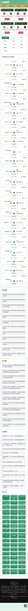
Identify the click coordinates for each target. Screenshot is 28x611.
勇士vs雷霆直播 (14, 544)
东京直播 (6, 561)
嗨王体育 (14, 502)
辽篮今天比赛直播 (14, 562)
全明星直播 (14, 552)
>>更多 (5, 51)
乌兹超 (24, 157)
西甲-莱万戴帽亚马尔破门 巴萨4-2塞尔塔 (12, 462)
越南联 (24, 118)
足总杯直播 (6, 544)
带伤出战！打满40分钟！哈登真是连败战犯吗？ (14, 439)
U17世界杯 (23, 127)
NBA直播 (4, 6)
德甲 (13, 41)
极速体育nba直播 (22, 517)
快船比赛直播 (6, 552)
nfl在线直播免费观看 (22, 526)
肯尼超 (24, 90)
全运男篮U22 (23, 109)
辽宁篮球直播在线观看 (6, 557)
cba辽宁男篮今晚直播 (22, 553)
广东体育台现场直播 (14, 517)
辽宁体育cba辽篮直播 (14, 511)
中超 (13, 44)
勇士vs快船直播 (6, 540)
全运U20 (24, 61)
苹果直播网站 (22, 496)
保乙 (25, 258)
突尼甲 (24, 166)
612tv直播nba (14, 539)
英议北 (24, 247)
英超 (13, 37)
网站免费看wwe (14, 530)
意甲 (5, 41)
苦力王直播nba (6, 534)
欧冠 (5, 44)
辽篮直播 (14, 557)
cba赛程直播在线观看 (14, 534)
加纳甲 (24, 228)
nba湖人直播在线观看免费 (6, 517)
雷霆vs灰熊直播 (22, 544)
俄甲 (25, 146)
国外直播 (22, 548)
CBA (13, 47)
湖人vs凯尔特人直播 (6, 566)
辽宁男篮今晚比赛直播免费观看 (14, 497)
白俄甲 (24, 98)
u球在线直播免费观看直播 (14, 570)
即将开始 (14, 216)
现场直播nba (6, 548)
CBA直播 (18, 6)
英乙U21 (24, 198)
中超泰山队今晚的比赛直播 (22, 502)
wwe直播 (6, 529)
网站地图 (15, 598)
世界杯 (21, 44)
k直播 (6, 525)
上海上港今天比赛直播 (6, 507)
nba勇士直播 (14, 520)
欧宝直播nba (14, 565)
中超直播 (26, 6)
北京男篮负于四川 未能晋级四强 (10, 452)
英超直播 (11, 6)
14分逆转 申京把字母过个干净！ (10, 471)
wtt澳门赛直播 (22, 570)
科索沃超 (24, 79)
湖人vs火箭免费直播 (6, 521)
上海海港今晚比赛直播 (22, 521)
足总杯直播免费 (14, 507)
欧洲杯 (5, 47)
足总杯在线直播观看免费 (22, 557)
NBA (22, 47)
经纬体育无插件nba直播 (6, 511)
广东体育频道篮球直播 (14, 526)
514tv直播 (6, 496)
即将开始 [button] (7, 19)
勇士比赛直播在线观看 (22, 540)
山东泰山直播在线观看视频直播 (6, 571)
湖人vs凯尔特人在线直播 (6, 502)
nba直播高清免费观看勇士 (22, 507)
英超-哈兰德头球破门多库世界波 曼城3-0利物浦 (14, 449)
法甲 (22, 41)
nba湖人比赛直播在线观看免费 (22, 512)
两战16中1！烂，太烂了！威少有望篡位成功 (13, 436)
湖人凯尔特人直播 (22, 562)
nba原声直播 (22, 529)
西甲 (22, 37)
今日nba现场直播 (22, 566)
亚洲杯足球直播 (14, 549)
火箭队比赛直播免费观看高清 (22, 535)
